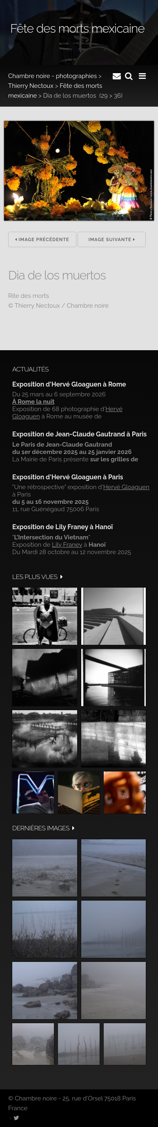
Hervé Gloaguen (126, 487)
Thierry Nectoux (30, 85)
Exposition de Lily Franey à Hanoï (62, 527)
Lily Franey (67, 544)
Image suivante (112, 239)
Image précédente (42, 239)
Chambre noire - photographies (52, 76)
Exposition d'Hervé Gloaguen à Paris (67, 477)
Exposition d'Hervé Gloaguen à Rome (69, 384)
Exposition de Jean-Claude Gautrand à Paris (79, 434)
